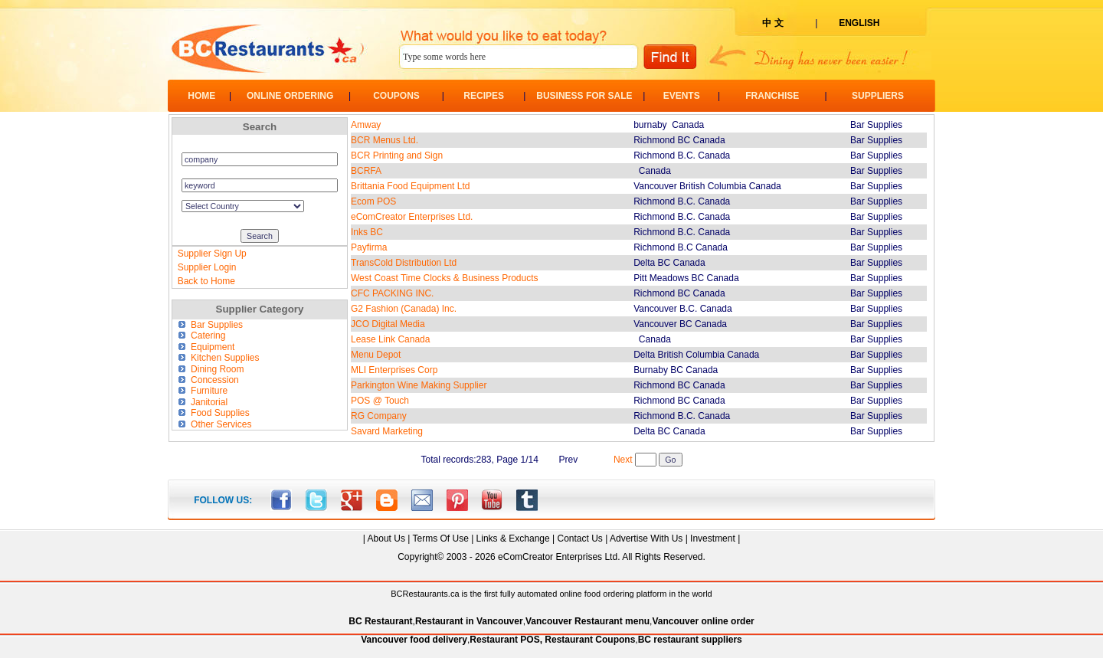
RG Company (379, 416)
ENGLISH (859, 23)
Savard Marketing (387, 431)
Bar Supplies (210, 324)
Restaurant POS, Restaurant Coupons (552, 639)
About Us (386, 538)
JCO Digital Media (388, 324)
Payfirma (369, 247)
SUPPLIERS (878, 95)
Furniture (202, 390)
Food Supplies (213, 413)
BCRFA (366, 170)
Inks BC (367, 232)
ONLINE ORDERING (290, 95)
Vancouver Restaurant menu (587, 621)
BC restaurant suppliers (690, 639)
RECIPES (483, 95)
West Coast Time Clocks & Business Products (444, 278)
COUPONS (396, 95)
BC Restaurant (380, 621)
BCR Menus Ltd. (384, 140)
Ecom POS (373, 201)
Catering (201, 335)
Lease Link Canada (390, 339)
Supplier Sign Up (212, 253)
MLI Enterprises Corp (394, 370)
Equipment (206, 347)
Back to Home (206, 281)
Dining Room (211, 369)
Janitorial (202, 402)
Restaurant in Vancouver (469, 621)
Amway (366, 124)
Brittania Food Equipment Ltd (410, 186)
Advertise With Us (646, 538)
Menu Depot (376, 354)
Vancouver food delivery (414, 639)
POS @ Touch (380, 400)
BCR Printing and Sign (397, 155)
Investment (712, 538)
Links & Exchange (513, 538)
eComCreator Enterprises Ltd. (412, 216)
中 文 (772, 23)
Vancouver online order (703, 621)
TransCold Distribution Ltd (404, 262)
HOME (201, 95)
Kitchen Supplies (218, 357)
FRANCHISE (772, 95)
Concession (208, 380)
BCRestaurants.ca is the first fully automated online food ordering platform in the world (551, 593)
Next (623, 459)
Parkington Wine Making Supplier (418, 385)
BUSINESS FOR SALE (584, 95)
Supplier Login (207, 267)
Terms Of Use (440, 538)
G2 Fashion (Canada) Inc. (404, 308)
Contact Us (579, 538)
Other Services (214, 424)
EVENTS (681, 95)
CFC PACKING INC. (392, 293)
